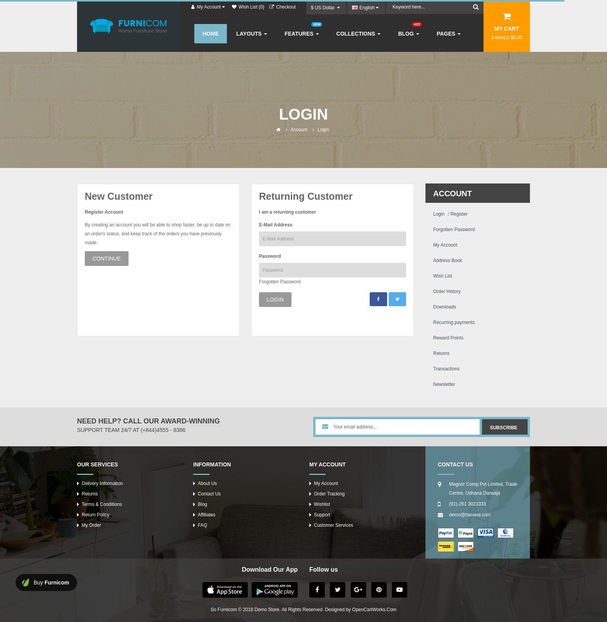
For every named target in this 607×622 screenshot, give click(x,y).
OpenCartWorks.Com (374, 609)
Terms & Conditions (102, 504)
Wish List (442, 276)
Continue (107, 258)
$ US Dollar (325, 7)
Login (323, 129)
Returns (441, 353)
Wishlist (322, 504)
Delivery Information (102, 483)
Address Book (447, 260)
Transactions (446, 369)
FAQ (202, 525)
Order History (447, 291)
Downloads (444, 307)
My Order (91, 525)
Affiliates (206, 514)
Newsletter (444, 384)
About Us (207, 483)
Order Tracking (329, 494)
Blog (202, 504)
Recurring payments (454, 322)
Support (322, 514)
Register (459, 214)
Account (299, 129)
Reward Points (448, 338)
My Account (445, 245)
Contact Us (209, 494)
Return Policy (95, 514)
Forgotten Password (279, 281)
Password (270, 256)
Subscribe (504, 427)
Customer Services (333, 525)
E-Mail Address (275, 225)
